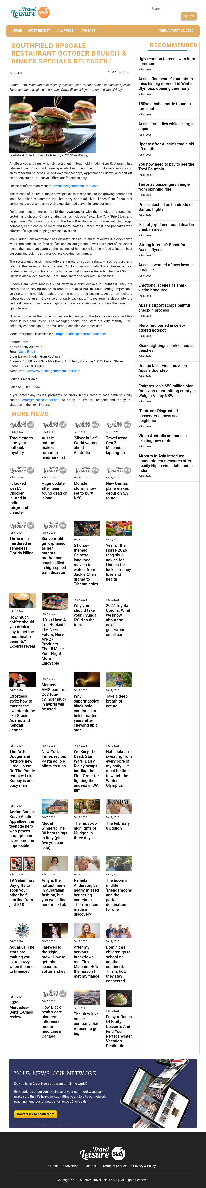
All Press (65, 30)
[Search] (172, 8)
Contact (90, 1166)
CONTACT (88, 30)
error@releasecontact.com (41, 400)
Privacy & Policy (144, 1166)
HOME (17, 30)
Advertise (71, 1166)
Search (189, 16)
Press (54, 1166)
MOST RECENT (39, 30)
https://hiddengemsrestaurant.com (74, 186)
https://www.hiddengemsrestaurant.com (51, 371)
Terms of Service (115, 1166)
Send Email (27, 352)
